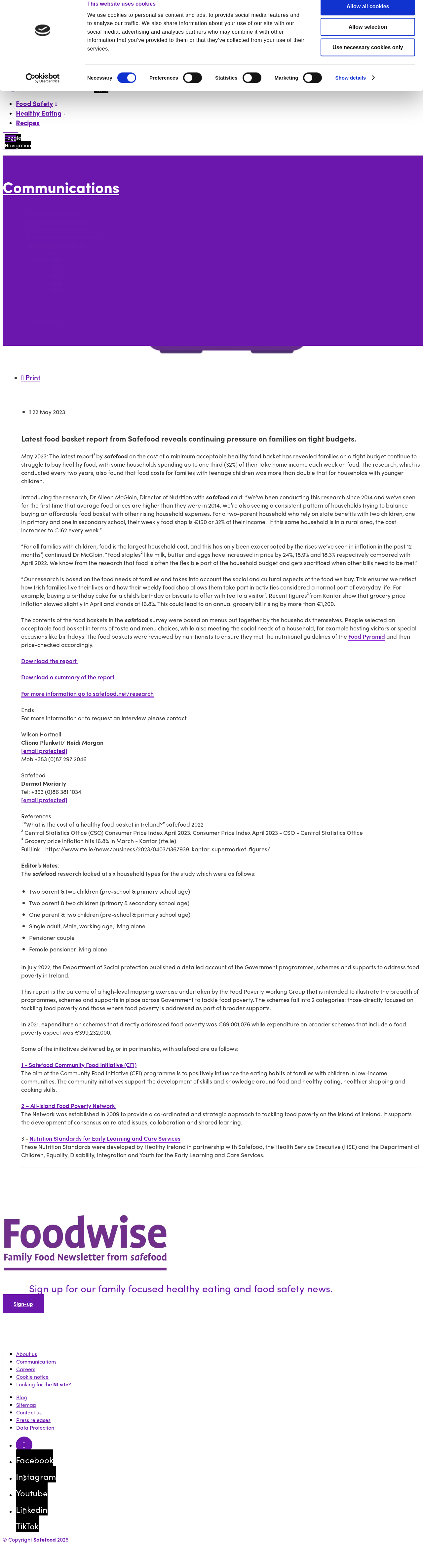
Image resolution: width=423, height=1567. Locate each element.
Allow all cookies (368, 16)
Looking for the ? (43, 1384)
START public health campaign (63, 237)
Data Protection (35, 1427)
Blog (21, 1397)
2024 (56, 275)
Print (30, 377)
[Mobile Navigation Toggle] (10, 141)
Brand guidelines (47, 328)
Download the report (49, 661)
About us (26, 1354)
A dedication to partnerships (61, 214)
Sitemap (26, 1404)
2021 (55, 298)
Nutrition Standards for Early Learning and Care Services (104, 1138)
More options (20, 201)
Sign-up (23, 1303)
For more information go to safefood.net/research (87, 693)
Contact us (29, 1412)
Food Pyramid (366, 636)
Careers (25, 1369)
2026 (56, 260)
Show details (350, 88)
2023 (56, 283)
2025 (56, 267)
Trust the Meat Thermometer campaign (74, 229)
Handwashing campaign (56, 245)
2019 (55, 313)
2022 (56, 290)
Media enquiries (46, 321)
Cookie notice (32, 1376)
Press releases (43, 252)
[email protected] (44, 750)
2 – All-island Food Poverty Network (68, 1105)
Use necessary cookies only (367, 57)
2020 (56, 305)
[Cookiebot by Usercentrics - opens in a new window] (43, 88)
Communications (61, 187)
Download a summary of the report (68, 677)
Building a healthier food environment (72, 222)
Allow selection (368, 37)
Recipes (28, 122)
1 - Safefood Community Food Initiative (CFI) (78, 1064)
